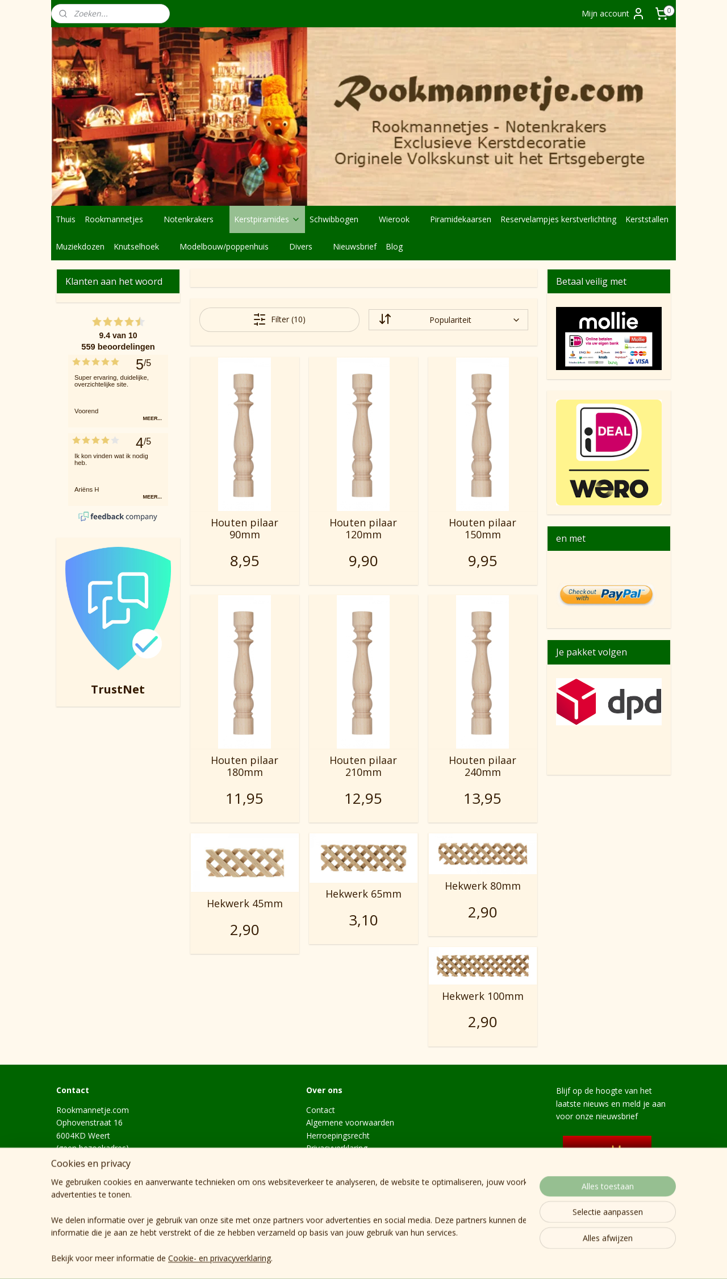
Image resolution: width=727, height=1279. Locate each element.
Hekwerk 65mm (363, 894)
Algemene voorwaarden (350, 1122)
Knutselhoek (142, 246)
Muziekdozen (80, 246)
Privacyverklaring (336, 1148)
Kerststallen (646, 219)
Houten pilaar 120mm (363, 529)
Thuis (66, 219)
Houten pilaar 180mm (244, 766)
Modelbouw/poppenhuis (229, 246)
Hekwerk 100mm (482, 996)
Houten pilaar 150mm (482, 529)
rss (412, 1258)
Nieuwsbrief (355, 246)
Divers (306, 246)
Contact (320, 1109)
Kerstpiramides (267, 219)
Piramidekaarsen (460, 219)
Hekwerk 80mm (482, 886)
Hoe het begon (333, 1186)
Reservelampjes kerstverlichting (558, 219)
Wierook (400, 219)
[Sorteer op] (448, 320)
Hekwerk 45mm (244, 904)
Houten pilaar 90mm (244, 529)
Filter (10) (279, 319)
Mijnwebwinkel (555, 1258)
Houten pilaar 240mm (482, 766)
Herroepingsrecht (338, 1135)
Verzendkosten (333, 1161)
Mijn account (613, 13)
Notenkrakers (194, 219)
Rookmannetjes (119, 219)
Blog (394, 246)
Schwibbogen (340, 219)
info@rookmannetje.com (102, 1186)
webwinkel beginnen (455, 1258)
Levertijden (326, 1173)
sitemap (388, 1258)
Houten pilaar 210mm (363, 766)
